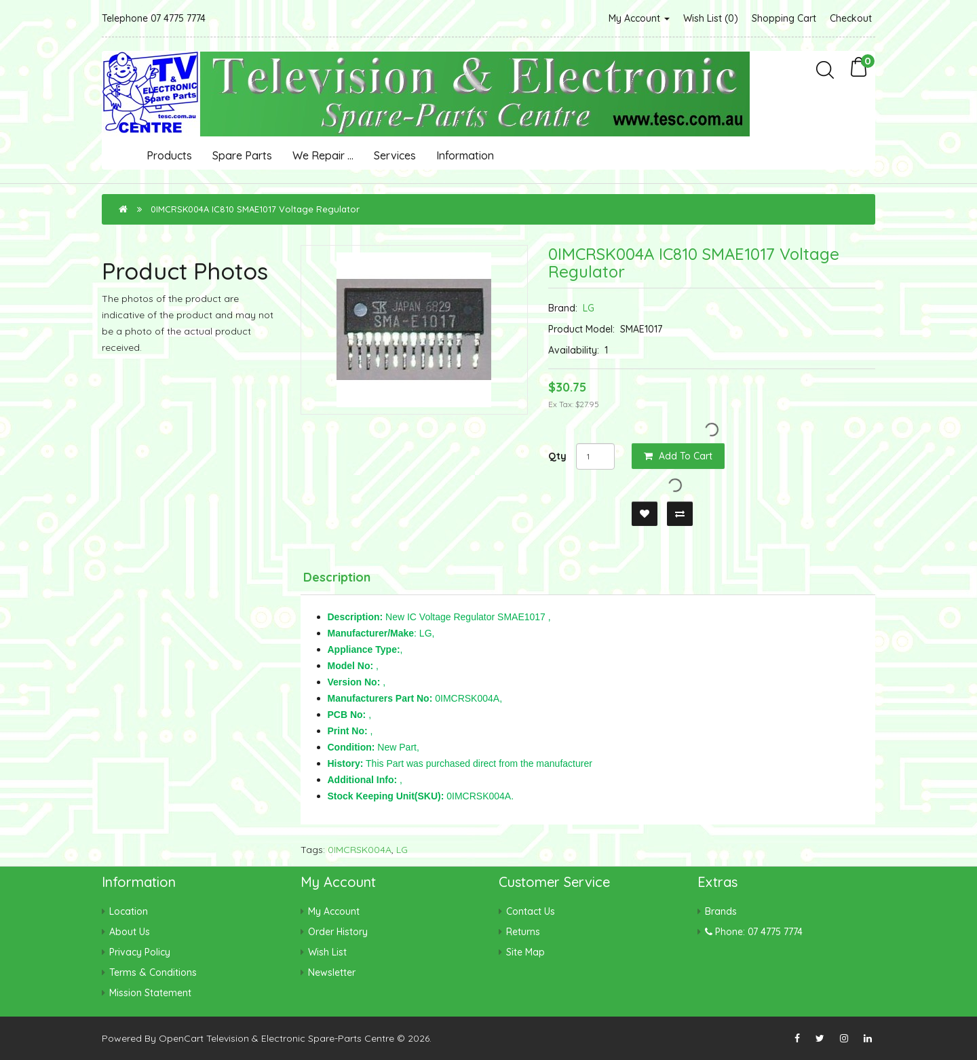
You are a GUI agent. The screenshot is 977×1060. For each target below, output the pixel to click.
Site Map (525, 952)
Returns (523, 932)
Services (395, 155)
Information (465, 155)
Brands (721, 911)
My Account (639, 18)
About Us (129, 932)
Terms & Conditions (153, 972)
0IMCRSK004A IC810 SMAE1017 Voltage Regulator (255, 209)
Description (336, 577)
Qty (557, 456)
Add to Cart (678, 456)
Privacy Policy (139, 952)
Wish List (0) (710, 18)
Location (128, 911)
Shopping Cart (784, 18)
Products (169, 155)
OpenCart (181, 1038)
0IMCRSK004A (359, 850)
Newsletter (332, 972)
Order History (338, 932)
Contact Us (530, 911)
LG (588, 308)
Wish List (327, 952)
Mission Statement (150, 993)
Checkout (851, 18)
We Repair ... (322, 155)
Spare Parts (242, 155)
